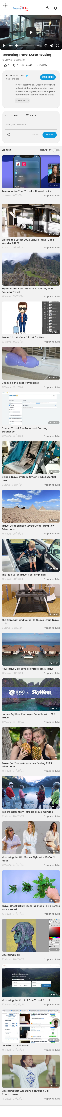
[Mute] (51, 45)
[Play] (4, 45)
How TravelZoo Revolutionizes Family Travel (28, 668)
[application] (31, 32)
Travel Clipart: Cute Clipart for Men (23, 337)
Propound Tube (17, 75)
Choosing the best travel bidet (20, 383)
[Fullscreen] (57, 45)
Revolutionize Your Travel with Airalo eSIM (26, 191)
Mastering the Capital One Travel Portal (26, 1000)
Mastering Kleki (11, 955)
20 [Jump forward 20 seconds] (46, 45)
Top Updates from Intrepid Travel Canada (27, 812)
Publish (49, 134)
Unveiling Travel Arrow (15, 1045)
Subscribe (48, 77)
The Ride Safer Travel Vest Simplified (24, 574)
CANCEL (34, 134)
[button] (55, 8)
